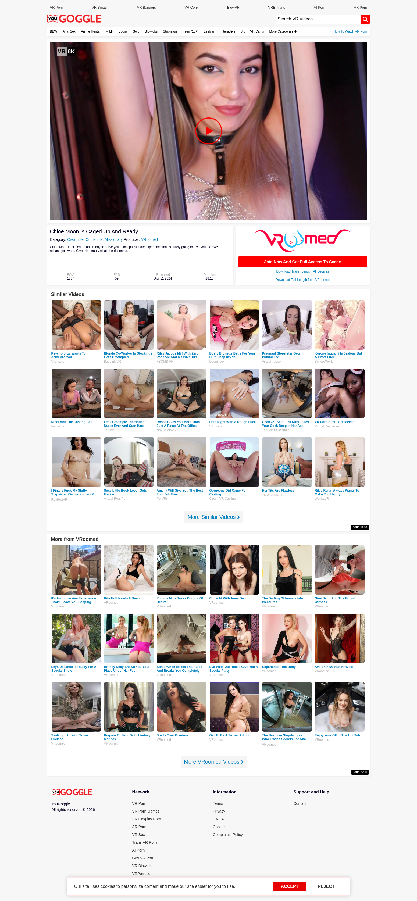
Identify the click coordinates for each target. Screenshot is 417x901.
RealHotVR (59, 500)
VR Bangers (146, 7)
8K (243, 31)
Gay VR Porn (143, 858)
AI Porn (319, 7)
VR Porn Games (146, 811)
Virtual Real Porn (327, 426)
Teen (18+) (190, 31)
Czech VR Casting (222, 498)
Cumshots (94, 239)
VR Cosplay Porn (146, 819)
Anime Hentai (90, 31)
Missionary (114, 239)
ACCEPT (290, 886)
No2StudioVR (166, 430)
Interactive (227, 31)
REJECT (326, 886)
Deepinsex (217, 361)
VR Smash (100, 7)
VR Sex (138, 834)
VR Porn (56, 7)
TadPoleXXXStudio (275, 430)
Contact (300, 803)
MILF (109, 31)
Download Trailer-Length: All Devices (302, 271)
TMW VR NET (272, 495)
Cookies (220, 827)
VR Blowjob (142, 866)
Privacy (219, 811)
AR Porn (360, 7)
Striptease (170, 31)
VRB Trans (276, 7)
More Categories (283, 31)
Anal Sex (69, 31)
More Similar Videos (214, 517)
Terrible (109, 430)
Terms (218, 803)
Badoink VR (112, 361)
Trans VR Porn (144, 842)
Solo (136, 31)
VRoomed (149, 239)
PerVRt (162, 498)
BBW (53, 31)
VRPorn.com (143, 873)
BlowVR (233, 7)
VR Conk (191, 7)
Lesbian (209, 31)
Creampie (75, 239)
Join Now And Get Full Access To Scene (302, 261)
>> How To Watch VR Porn (348, 31)
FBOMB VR (165, 361)
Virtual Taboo (271, 361)
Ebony (122, 31)
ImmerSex (58, 426)
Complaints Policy (228, 834)
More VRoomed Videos (214, 762)
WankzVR (322, 498)
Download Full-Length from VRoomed (303, 280)
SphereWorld (324, 361)
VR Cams (257, 31)
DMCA (218, 819)
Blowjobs (151, 31)
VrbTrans (57, 361)
